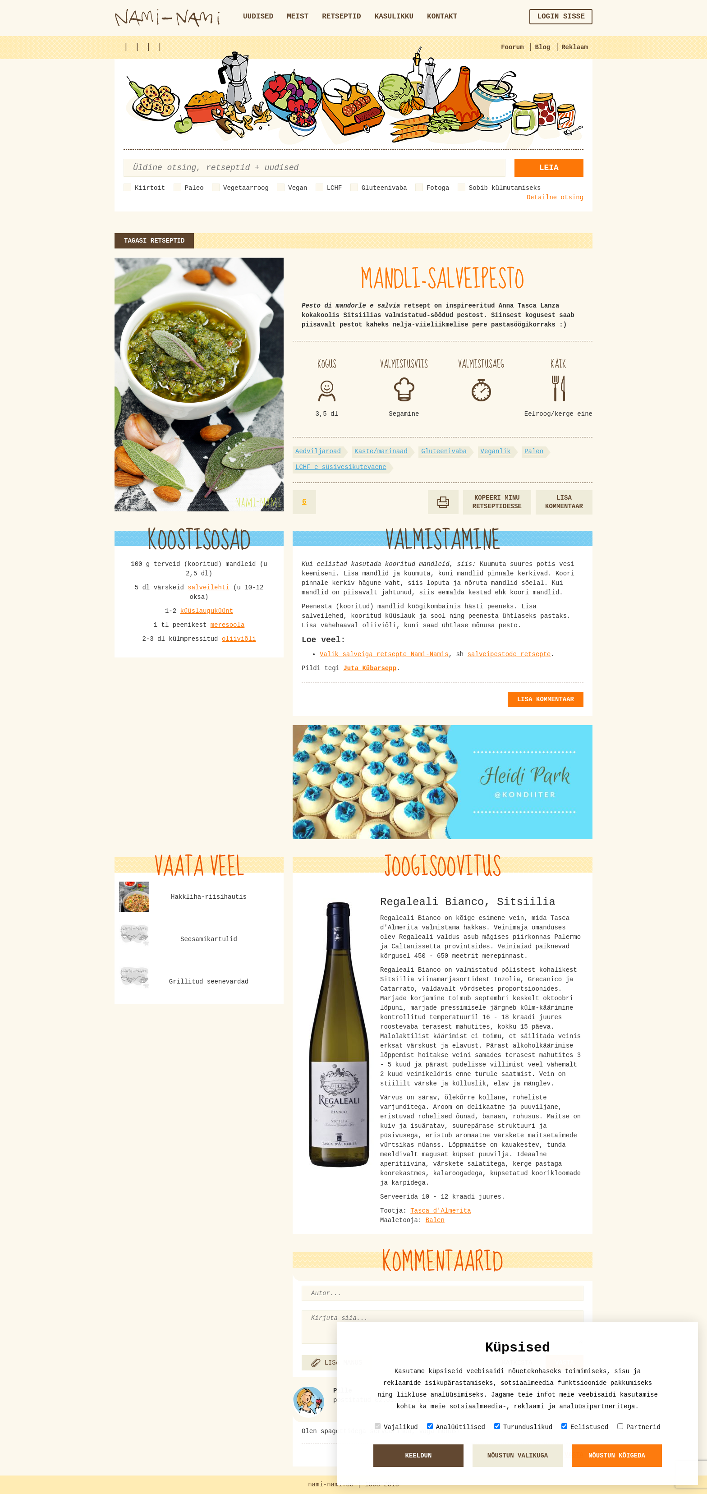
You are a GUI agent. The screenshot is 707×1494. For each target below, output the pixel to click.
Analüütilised (456, 1427)
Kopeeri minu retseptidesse (497, 502)
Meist (297, 17)
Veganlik (496, 451)
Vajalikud (396, 1427)
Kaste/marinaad (381, 451)
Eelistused (584, 1427)
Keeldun (418, 1455)
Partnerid (639, 1427)
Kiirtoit (150, 188)
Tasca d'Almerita (440, 1210)
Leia (549, 167)
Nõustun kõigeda (616, 1455)
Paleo (194, 188)
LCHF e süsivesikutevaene (340, 467)
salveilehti (208, 587)
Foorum (512, 47)
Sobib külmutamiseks (505, 188)
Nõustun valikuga (517, 1455)
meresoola (228, 625)
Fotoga (438, 188)
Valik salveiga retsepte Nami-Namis (384, 654)
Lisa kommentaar (564, 502)
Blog (543, 47)
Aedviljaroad (318, 451)
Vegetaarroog (246, 188)
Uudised (258, 17)
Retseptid (341, 17)
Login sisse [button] (561, 17)
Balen (435, 1220)
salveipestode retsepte (509, 654)
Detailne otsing (555, 197)
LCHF (334, 188)
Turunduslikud (523, 1427)
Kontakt (442, 17)
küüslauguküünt (206, 611)
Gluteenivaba (384, 188)
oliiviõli (239, 639)
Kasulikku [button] (394, 17)
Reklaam (574, 47)
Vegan (297, 188)
